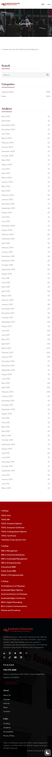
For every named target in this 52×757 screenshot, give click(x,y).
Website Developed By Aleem (38, 751)
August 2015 (26, 413)
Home (4, 12)
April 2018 (26, 291)
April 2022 (26, 190)
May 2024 (26, 160)
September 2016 (26, 370)
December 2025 (26, 125)
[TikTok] (9, 657)
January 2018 (26, 304)
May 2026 (26, 116)
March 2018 (26, 295)
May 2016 (26, 383)
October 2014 (26, 440)
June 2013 (26, 475)
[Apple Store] (15, 653)
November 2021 (26, 203)
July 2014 (26, 453)
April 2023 (26, 173)
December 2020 (26, 225)
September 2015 (26, 409)
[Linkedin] (21, 657)
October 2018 (26, 265)
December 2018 (26, 256)
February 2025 (26, 142)
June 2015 (26, 422)
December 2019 (26, 238)
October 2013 (26, 466)
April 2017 (26, 343)
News (26, 96)
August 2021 (26, 212)
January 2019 (26, 252)
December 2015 (26, 400)
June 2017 (26, 335)
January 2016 (26, 396)
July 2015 (26, 418)
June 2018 (26, 282)
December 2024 (26, 151)
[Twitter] (26, 653)
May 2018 (26, 287)
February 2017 (26, 352)
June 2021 (26, 221)
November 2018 (26, 260)
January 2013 (26, 479)
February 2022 (26, 195)
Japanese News (26, 92)
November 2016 (26, 365)
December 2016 (26, 361)
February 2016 (26, 391)
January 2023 (26, 182)
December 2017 (26, 308)
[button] (11, 683)
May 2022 (26, 186)
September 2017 (26, 322)
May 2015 (26, 427)
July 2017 (26, 330)
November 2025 (26, 129)
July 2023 (26, 169)
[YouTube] (15, 657)
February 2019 (26, 247)
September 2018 (26, 269)
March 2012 (26, 488)
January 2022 (26, 199)
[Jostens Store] (9, 653)
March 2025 (26, 138)
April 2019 (26, 243)
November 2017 (26, 313)
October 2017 (26, 317)
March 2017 (26, 348)
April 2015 (26, 431)
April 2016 (26, 387)
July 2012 (26, 483)
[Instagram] (4, 657)
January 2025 (26, 147)
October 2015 (26, 405)
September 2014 (26, 444)
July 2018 (26, 278)
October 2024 (26, 155)
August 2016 (26, 374)
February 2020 (26, 234)
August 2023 (26, 164)
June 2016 (26, 378)
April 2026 (26, 120)
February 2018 (26, 300)
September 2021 (26, 208)
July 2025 (26, 133)
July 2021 (26, 217)
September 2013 (26, 470)
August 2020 (26, 230)
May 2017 (26, 339)
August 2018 (26, 273)
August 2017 (26, 326)
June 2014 (26, 457)
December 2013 (26, 461)
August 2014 (26, 448)
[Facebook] (20, 653)
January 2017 (26, 357)
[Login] (4, 653)
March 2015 (26, 435)
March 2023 (26, 177)
